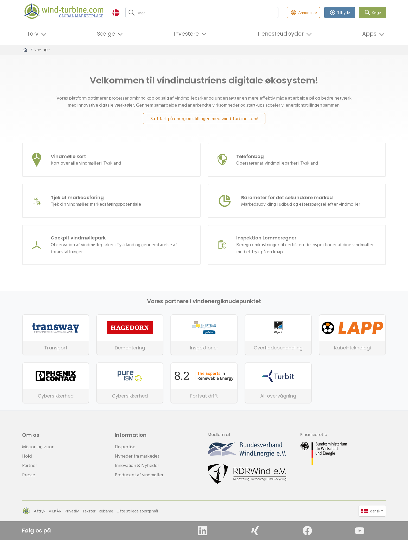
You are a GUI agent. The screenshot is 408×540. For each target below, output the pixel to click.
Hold (27, 456)
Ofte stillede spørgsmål (137, 510)
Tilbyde (339, 12)
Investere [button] (186, 33)
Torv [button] (33, 33)
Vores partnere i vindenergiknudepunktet (204, 301)
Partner (29, 465)
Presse (28, 475)
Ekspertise (125, 447)
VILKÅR (55, 510)
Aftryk (39, 510)
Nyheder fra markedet (137, 456)
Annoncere (303, 12)
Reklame (106, 510)
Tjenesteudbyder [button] (280, 33)
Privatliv (72, 510)
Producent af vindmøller (139, 475)
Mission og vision (38, 447)
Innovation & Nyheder (137, 465)
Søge (372, 12)
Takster (88, 510)
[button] (115, 12)
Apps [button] (369, 33)
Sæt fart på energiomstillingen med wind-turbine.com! (204, 118)
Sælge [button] (106, 33)
